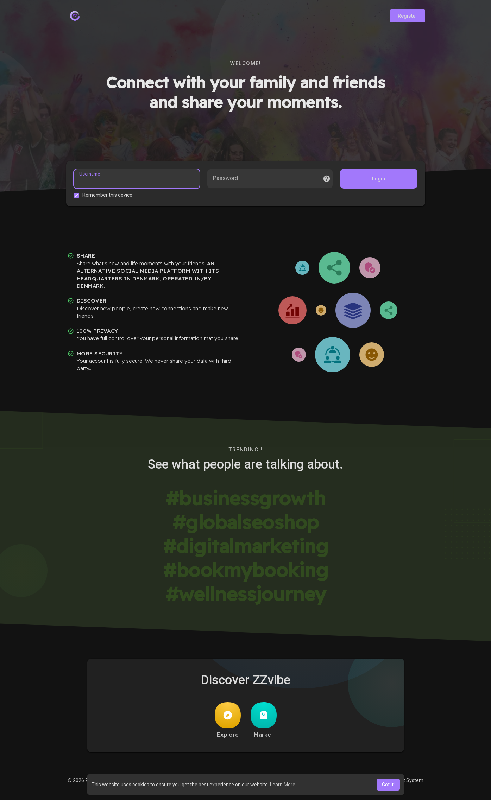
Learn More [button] (282, 784)
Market (264, 722)
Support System (405, 782)
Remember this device (109, 196)
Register (407, 16)
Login (377, 180)
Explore (228, 722)
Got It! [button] (388, 784)
